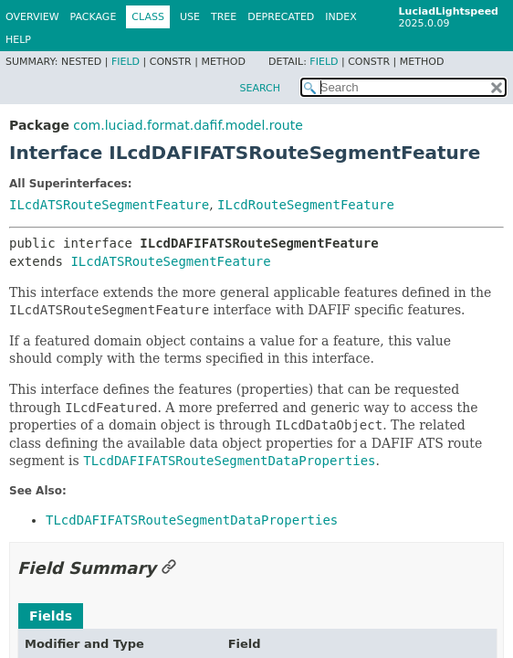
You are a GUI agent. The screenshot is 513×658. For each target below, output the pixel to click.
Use (190, 17)
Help (18, 40)
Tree (223, 17)
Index (340, 17)
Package (93, 17)
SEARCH (259, 88)
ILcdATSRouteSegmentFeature (109, 204)
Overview (32, 17)
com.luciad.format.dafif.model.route (187, 125)
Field (125, 62)
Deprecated (280, 17)
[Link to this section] (169, 568)
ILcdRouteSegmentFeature (305, 204)
